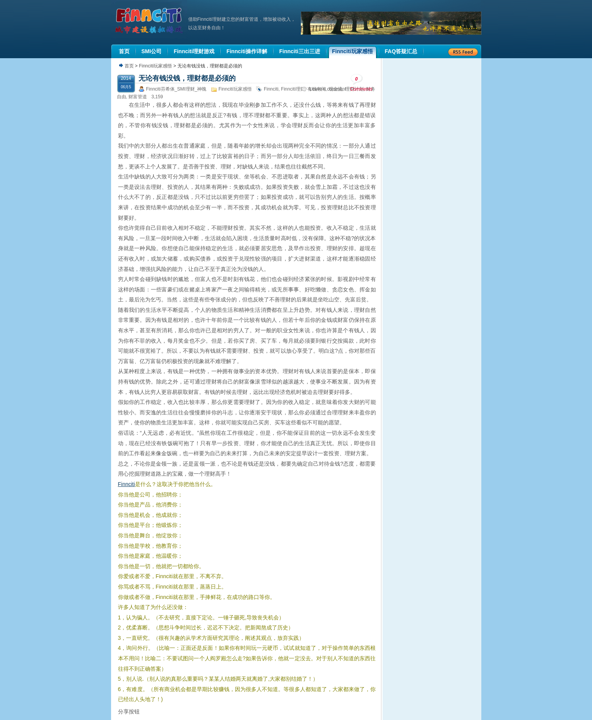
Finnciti (271, 89)
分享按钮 (129, 711)
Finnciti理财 (293, 89)
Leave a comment (327, 89)
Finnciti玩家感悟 (155, 66)
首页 (129, 66)
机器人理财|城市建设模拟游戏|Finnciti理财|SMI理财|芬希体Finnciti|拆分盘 (149, 21)
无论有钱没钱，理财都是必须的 (187, 78)
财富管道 (137, 96)
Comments (361, 83)
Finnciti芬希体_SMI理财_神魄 (176, 89)
